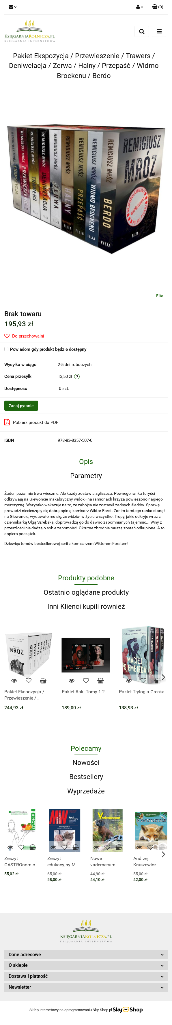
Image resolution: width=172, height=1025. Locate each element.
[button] (158, 7)
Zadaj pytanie (21, 405)
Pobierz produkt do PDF (31, 422)
